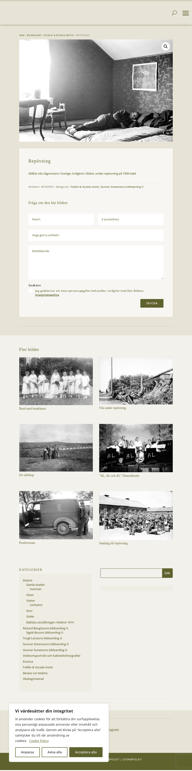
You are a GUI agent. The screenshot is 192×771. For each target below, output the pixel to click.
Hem (21, 36)
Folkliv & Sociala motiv (59, 36)
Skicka (152, 304)
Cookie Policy (39, 741)
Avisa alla (55, 752)
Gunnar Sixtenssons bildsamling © (122, 187)
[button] (166, 47)
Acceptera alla (86, 752)
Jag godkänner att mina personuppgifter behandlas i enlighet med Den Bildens (89, 294)
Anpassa (27, 752)
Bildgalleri (34, 36)
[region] (59, 732)
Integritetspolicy (47, 296)
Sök (167, 574)
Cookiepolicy (132, 760)
